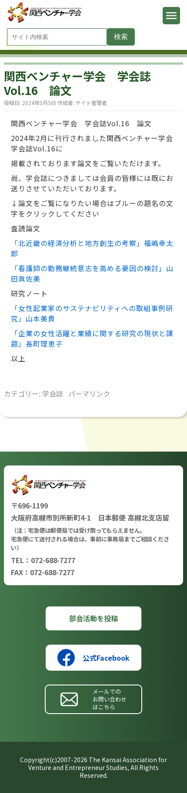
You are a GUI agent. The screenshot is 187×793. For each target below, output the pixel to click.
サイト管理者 (91, 102)
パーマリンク (89, 393)
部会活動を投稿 (93, 618)
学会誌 (52, 393)
